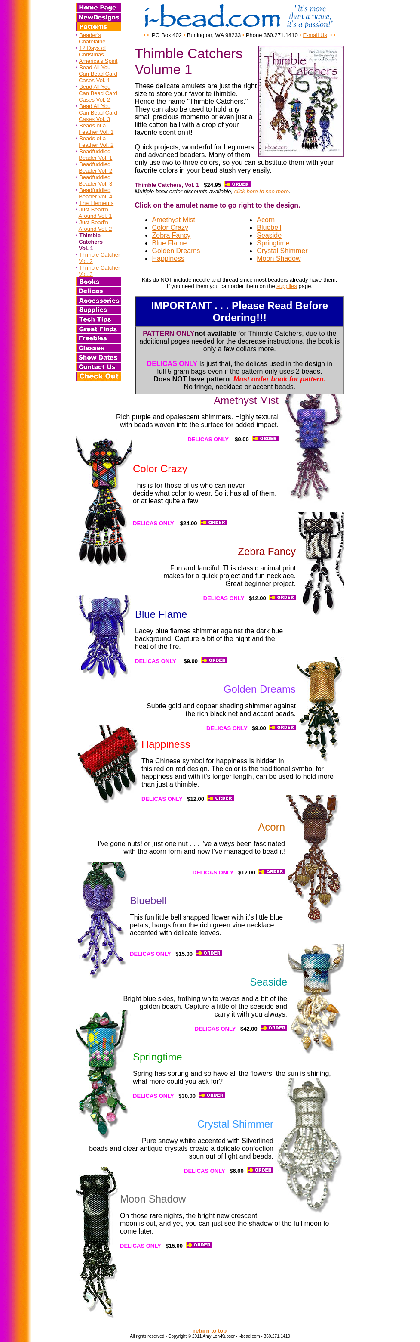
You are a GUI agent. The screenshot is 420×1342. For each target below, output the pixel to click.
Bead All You (94, 67)
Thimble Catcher (99, 254)
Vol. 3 (86, 274)
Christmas (91, 54)
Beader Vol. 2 (95, 170)
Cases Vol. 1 (94, 80)
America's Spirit (98, 61)
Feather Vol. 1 (96, 132)
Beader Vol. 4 (95, 196)
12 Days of (92, 48)
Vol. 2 (86, 261)
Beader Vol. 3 (95, 183)
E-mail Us (315, 35)
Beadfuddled (94, 151)
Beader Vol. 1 (95, 158)
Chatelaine (92, 41)
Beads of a (92, 125)
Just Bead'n (93, 209)
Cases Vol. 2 (94, 99)
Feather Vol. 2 (96, 145)
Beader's (90, 35)
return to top (210, 1330)
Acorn (266, 219)
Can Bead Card (98, 74)
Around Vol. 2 (95, 229)
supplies (286, 286)
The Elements (96, 203)
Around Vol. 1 (95, 216)
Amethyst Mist (173, 219)
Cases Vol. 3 (94, 119)
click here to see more (261, 191)
